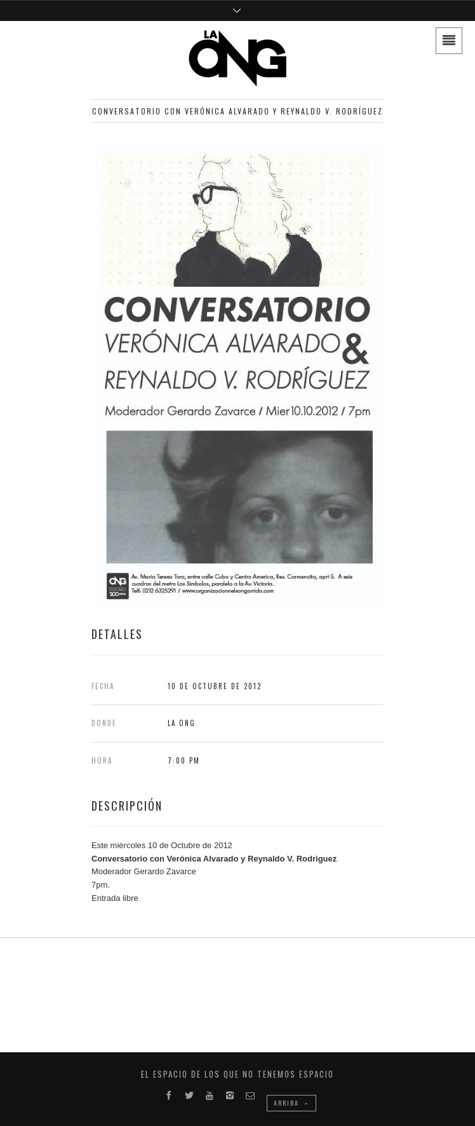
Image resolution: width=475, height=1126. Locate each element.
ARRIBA (291, 1103)
